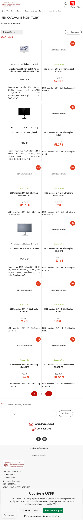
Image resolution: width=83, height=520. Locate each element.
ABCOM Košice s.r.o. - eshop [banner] (10, 5)
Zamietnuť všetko (29, 510)
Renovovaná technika (33, 11)
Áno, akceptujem (53, 510)
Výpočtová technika (13, 11)
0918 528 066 (44, 428)
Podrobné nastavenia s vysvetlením (41, 516)
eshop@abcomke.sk (44, 424)
